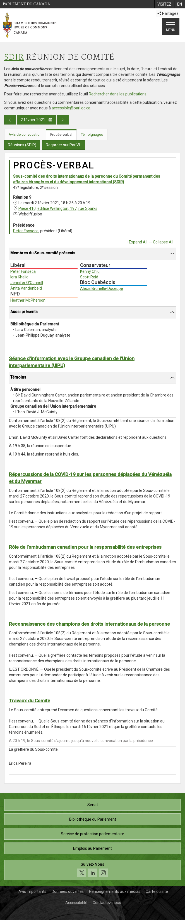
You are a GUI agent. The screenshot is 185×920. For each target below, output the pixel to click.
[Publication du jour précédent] (10, 120)
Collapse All (163, 242)
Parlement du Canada (26, 4)
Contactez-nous (107, 902)
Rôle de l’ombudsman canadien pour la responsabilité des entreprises (85, 547)
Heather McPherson (27, 300)
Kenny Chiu (90, 271)
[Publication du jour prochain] (63, 120)
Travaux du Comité (29, 700)
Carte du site (157, 891)
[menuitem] (164, 4)
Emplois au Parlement (92, 848)
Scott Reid (89, 277)
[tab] (92, 254)
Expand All (138, 242)
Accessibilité (76, 902)
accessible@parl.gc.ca (71, 108)
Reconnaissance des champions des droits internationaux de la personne (89, 624)
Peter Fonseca (26, 231)
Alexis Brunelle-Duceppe (101, 288)
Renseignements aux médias (114, 891)
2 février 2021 (36, 120)
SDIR (14, 57)
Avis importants (32, 891)
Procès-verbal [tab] (61, 134)
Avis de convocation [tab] (25, 134)
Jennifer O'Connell (26, 282)
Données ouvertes (68, 891)
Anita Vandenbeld (26, 288)
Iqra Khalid (19, 277)
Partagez (168, 13)
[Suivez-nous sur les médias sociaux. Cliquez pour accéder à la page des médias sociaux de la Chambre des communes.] (92, 870)
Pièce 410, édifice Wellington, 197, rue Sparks (57, 208)
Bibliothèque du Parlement (92, 819)
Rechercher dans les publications (117, 94)
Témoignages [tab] (92, 134)
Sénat (92, 804)
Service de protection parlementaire (92, 834)
